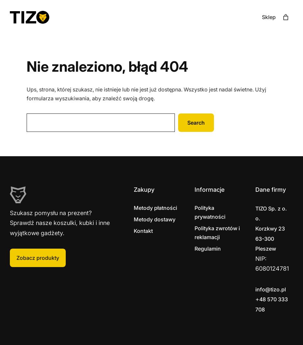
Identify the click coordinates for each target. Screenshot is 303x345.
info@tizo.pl (270, 289)
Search (196, 122)
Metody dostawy (154, 219)
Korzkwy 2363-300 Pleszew (271, 228)
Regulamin (208, 248)
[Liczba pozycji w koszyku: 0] (285, 17)
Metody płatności (155, 208)
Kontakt (143, 231)
